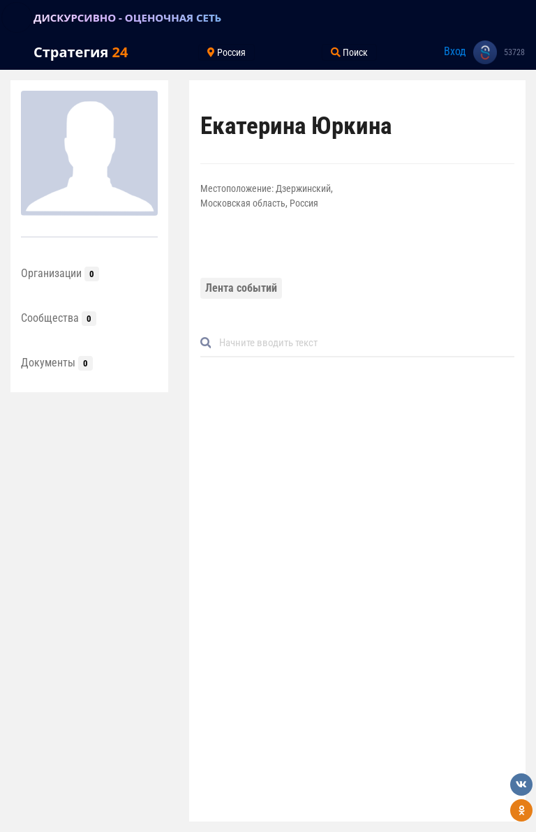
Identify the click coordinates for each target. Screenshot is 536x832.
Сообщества (58, 318)
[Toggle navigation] (16, 17)
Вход (455, 51)
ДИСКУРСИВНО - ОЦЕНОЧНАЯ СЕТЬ (127, 17)
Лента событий (241, 288)
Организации (60, 273)
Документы (57, 362)
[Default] (363, 343)
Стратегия (81, 52)
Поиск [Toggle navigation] (349, 52)
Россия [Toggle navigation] (226, 52)
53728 (514, 52)
